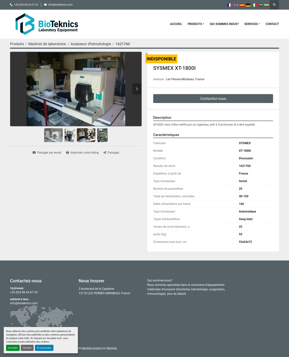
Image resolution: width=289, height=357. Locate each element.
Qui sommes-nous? (224, 24)
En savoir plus (44, 347)
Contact (272, 24)
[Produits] (17, 44)
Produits (195, 24)
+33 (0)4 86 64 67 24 (26, 4)
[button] (196, 24)
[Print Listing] (82, 152)
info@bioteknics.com (60, 4)
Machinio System (91, 348)
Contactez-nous (213, 98)
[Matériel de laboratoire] (47, 44)
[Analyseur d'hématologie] (90, 44)
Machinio (111, 348)
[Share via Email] (47, 152)
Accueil (176, 24)
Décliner (27, 347)
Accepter (13, 347)
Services (251, 24)
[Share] (111, 152)
